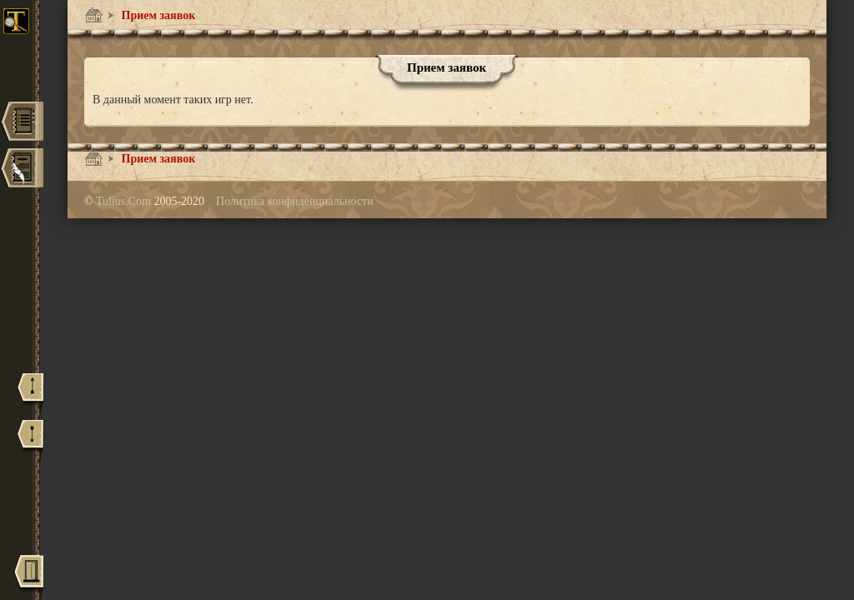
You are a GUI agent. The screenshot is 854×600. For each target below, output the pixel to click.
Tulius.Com (125, 201)
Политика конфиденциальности (295, 201)
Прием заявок (156, 15)
